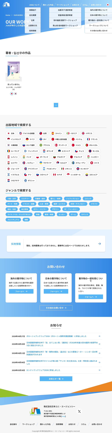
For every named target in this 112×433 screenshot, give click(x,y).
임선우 (28, 15)
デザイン (55, 209)
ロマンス (84, 214)
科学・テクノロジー (78, 204)
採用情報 (59, 424)
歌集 (26, 219)
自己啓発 (24, 209)
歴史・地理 (49, 214)
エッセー (62, 214)
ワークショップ (63, 5)
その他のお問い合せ (55, 307)
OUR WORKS (18, 15)
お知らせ (75, 5)
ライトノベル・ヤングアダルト (19, 214)
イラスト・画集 (28, 204)
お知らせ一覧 (55, 378)
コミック (88, 198)
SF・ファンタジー (71, 209)
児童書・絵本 (40, 198)
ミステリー (25, 198)
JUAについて (34, 5)
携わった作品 (48, 5)
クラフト (94, 204)
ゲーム (73, 214)
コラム (85, 5)
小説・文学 (12, 198)
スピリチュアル (13, 219)
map (63, 416)
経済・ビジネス (59, 204)
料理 (37, 214)
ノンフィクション (72, 198)
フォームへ (19, 291)
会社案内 (13, 424)
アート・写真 (12, 204)
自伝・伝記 (12, 209)
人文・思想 (44, 204)
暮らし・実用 (55, 198)
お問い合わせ (96, 5)
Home (8, 15)
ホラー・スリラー (40, 209)
